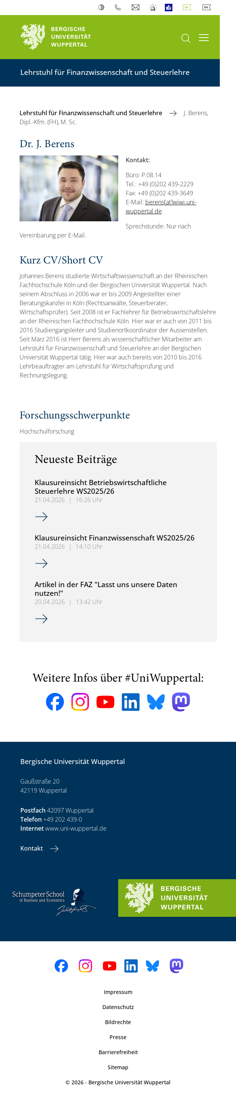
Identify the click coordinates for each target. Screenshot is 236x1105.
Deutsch (189, 7)
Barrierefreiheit (118, 1052)
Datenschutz (118, 1007)
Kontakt (32, 848)
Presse (118, 1037)
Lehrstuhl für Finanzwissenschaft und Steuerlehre (92, 113)
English (208, 7)
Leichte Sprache (170, 7)
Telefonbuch (119, 7)
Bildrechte (118, 1022)
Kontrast (103, 7)
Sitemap (118, 1067)
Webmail (136, 7)
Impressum (118, 991)
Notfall (153, 7)
